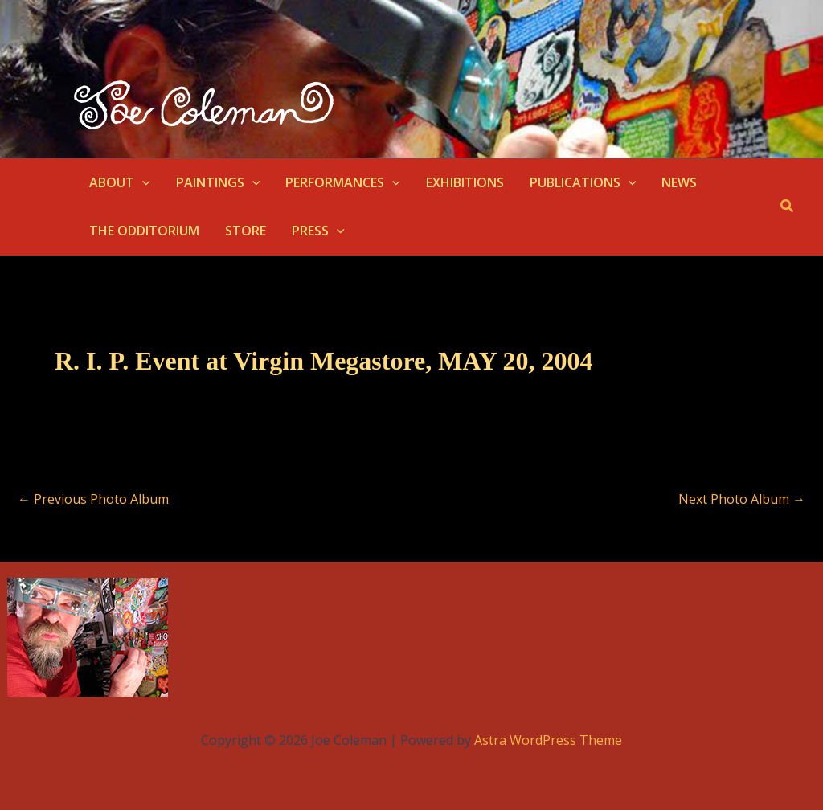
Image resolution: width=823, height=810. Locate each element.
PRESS (318, 231)
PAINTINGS (218, 182)
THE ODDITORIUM (144, 230)
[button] (142, 182)
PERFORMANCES (342, 182)
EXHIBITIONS (465, 182)
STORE (245, 230)
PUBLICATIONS (583, 182)
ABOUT (119, 182)
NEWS (679, 182)
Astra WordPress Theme (548, 740)
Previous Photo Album (93, 499)
